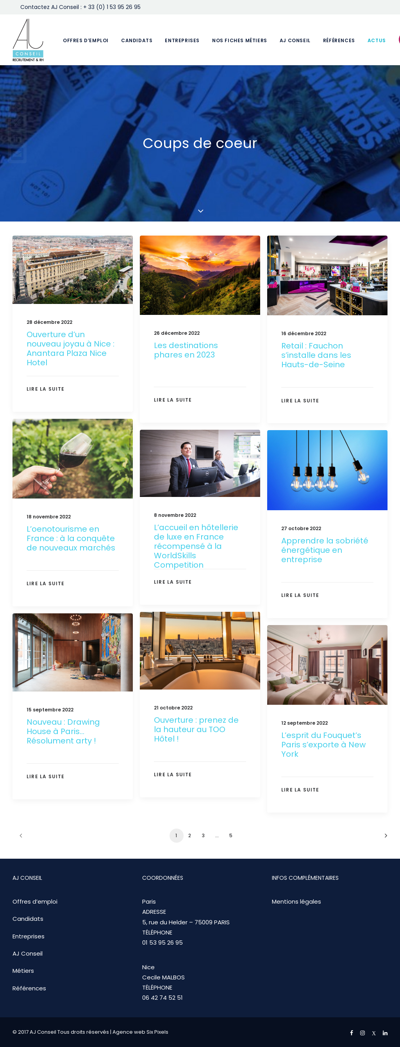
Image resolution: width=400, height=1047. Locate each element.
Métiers (23, 971)
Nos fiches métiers (239, 40)
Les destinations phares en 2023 (186, 350)
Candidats (136, 40)
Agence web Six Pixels (140, 1032)
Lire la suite (46, 389)
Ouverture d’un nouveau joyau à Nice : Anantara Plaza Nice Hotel (70, 348)
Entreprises (182, 40)
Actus (377, 40)
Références (339, 40)
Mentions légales (296, 901)
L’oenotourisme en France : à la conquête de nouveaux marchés (71, 550)
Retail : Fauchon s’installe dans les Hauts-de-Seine (316, 355)
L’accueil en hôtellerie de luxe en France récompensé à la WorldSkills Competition (196, 565)
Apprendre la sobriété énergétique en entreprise (324, 571)
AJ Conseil (295, 40)
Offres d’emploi (86, 40)
